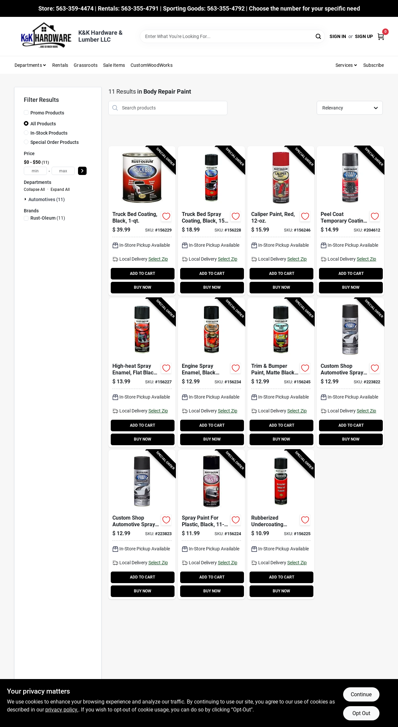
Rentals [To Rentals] (60, 65)
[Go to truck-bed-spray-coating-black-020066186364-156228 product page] (211, 221)
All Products (43, 123)
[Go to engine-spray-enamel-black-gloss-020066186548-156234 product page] (211, 373)
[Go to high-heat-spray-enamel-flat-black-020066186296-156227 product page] (142, 373)
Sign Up (364, 36)
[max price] (63, 171)
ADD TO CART (142, 273)
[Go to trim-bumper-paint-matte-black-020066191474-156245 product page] (280, 373)
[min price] (35, 171)
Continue (361, 694)
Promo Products (47, 112)
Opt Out (361, 713)
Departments (28, 65)
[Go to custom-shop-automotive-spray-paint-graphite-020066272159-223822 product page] (350, 373)
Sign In (338, 36)
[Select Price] (82, 171)
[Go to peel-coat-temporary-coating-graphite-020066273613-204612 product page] (350, 221)
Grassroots (86, 65)
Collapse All (34, 189)
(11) (47, 218)
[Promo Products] (26, 112)
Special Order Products (54, 142)
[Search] (319, 35)
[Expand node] (26, 199)
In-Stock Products (48, 133)
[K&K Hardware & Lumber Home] (44, 36)
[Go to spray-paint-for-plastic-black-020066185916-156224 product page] (211, 524)
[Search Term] (232, 36)
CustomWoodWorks (152, 65)
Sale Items (114, 65)
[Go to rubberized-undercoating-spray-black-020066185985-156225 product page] (280, 524)
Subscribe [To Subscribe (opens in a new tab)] (373, 65)
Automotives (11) (46, 199)
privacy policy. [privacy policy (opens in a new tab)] (61, 709)
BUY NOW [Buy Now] (142, 287)
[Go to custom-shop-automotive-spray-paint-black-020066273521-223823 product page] (142, 524)
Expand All (60, 189)
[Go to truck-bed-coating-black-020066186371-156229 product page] (142, 221)
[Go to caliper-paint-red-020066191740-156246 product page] (280, 221)
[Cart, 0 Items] (381, 36)
